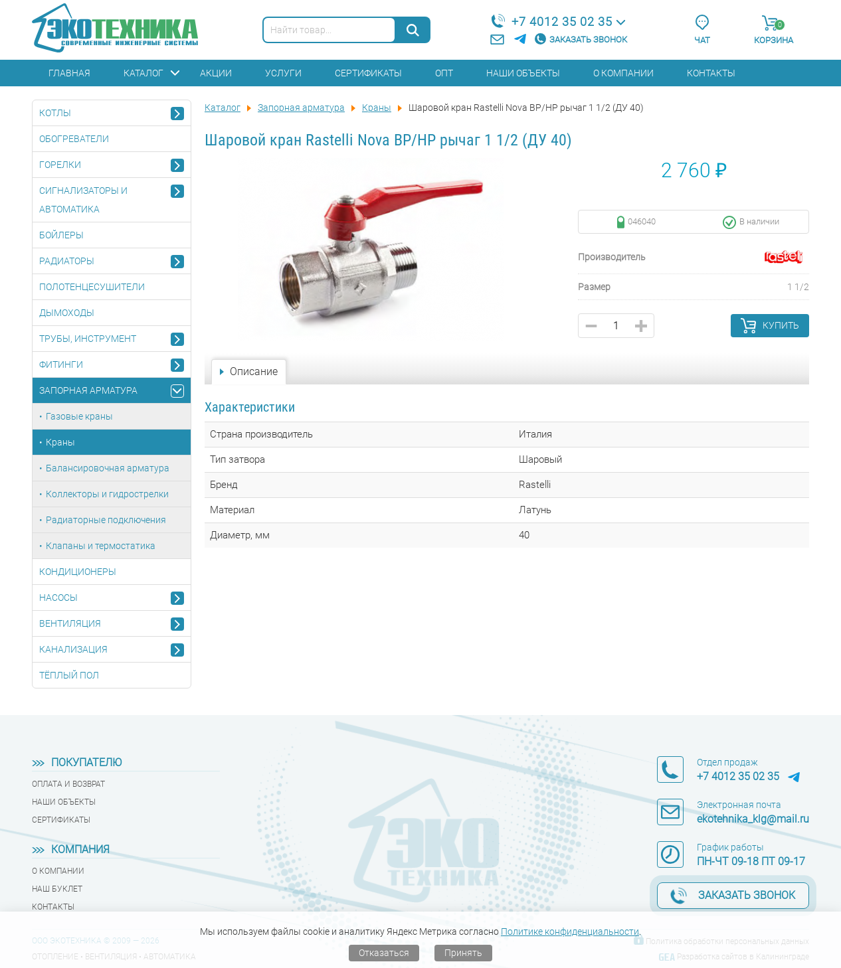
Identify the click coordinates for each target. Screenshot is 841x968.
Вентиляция (70, 623)
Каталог (143, 73)
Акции (216, 73)
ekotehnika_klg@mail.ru (753, 819)
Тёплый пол (69, 675)
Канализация (73, 649)
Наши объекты (523, 73)
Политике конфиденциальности (570, 931)
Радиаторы (66, 261)
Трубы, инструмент (87, 338)
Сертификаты (368, 73)
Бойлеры (61, 235)
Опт (444, 73)
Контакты (711, 73)
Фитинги (61, 364)
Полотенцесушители (92, 287)
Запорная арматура (88, 390)
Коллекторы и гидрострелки (107, 494)
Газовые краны (79, 416)
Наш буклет (57, 889)
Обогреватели (74, 138)
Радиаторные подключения (106, 520)
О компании (623, 73)
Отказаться (384, 952)
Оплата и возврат (68, 784)
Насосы (58, 597)
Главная (69, 73)
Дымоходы (66, 312)
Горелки (60, 164)
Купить (781, 325)
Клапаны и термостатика (100, 545)
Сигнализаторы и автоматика (83, 199)
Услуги (283, 73)
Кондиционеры (77, 571)
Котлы (55, 113)
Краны (60, 442)
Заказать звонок (588, 39)
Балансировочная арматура (107, 468)
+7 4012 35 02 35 (562, 22)
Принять (463, 952)
